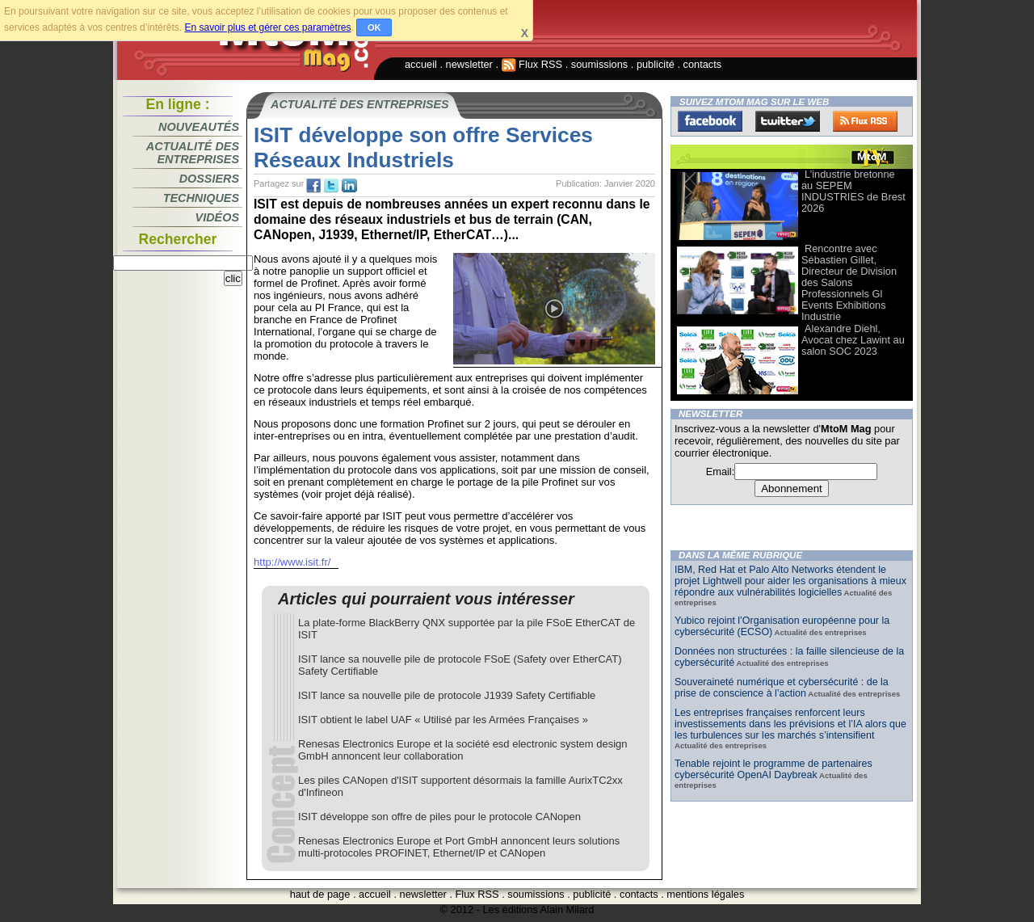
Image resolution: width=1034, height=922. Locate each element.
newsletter (469, 64)
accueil (421, 64)
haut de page (320, 894)
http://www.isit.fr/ (292, 562)
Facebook (710, 121)
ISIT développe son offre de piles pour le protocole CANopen (439, 816)
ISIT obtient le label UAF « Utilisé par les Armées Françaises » (443, 720)
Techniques (201, 198)
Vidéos (217, 217)
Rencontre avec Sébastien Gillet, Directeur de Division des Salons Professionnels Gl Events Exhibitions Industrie (849, 282)
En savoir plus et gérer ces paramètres (267, 27)
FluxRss (865, 121)
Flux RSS (532, 64)
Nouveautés (198, 126)
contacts (702, 64)
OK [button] (374, 27)
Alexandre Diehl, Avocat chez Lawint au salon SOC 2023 (853, 339)
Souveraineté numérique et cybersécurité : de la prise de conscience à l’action (782, 687)
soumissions (599, 64)
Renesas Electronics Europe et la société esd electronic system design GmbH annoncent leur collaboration (463, 750)
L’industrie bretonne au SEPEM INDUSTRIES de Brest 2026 (853, 191)
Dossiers (209, 178)
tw (331, 186)
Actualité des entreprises (192, 153)
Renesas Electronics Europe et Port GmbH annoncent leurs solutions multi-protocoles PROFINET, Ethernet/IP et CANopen (459, 847)
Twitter (787, 121)
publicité (656, 64)
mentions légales (705, 894)
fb (313, 186)
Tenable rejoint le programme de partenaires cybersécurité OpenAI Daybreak (773, 769)
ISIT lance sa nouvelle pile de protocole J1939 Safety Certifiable (446, 695)
